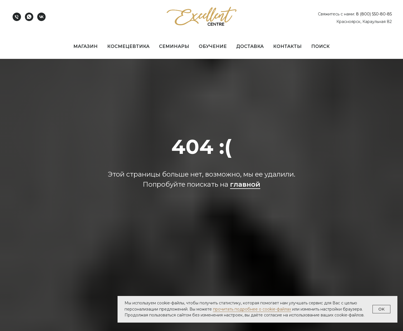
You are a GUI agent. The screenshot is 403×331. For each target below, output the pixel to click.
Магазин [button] (85, 46)
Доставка (250, 46)
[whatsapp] (29, 17)
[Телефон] (17, 17)
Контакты (287, 46)
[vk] (41, 17)
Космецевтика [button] (128, 46)
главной (245, 184)
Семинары (174, 46)
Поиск (320, 46)
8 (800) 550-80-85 (374, 14)
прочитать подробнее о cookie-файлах (252, 309)
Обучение (213, 46)
